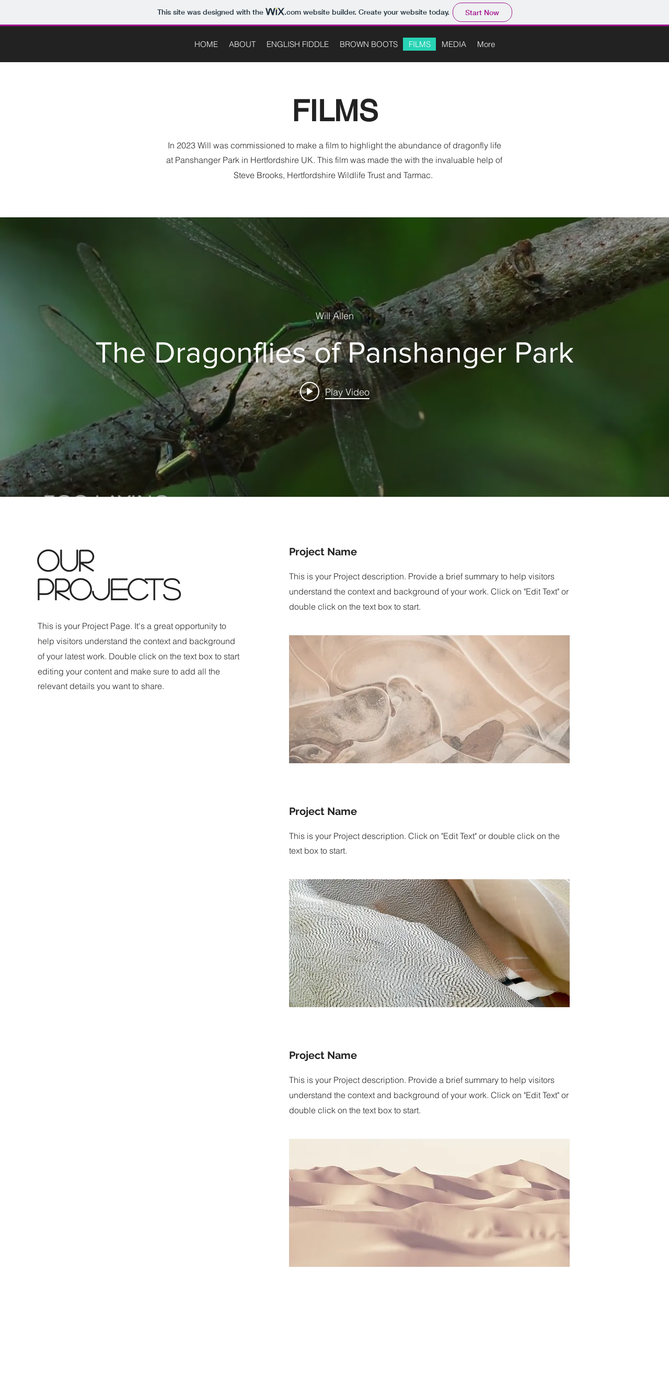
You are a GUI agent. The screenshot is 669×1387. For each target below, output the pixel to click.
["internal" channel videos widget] (334, 357)
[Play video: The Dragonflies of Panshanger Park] (335, 391)
